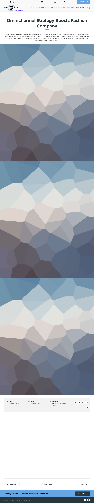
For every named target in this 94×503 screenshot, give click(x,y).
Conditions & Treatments (50, 8)
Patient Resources (67, 8)
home (32, 8)
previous (11, 484)
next (84, 484)
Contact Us (80, 8)
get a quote (83, 493)
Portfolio (47, 484)
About (37, 8)
